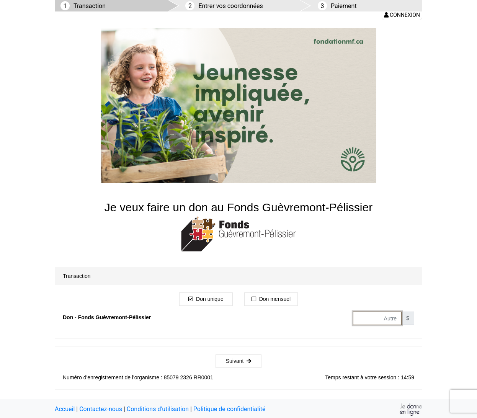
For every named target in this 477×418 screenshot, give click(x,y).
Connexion (402, 15)
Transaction (90, 6)
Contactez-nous (100, 409)
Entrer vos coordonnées (230, 6)
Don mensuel (271, 299)
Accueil (65, 409)
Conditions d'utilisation (158, 409)
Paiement (344, 6)
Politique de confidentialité (229, 409)
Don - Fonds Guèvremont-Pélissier (107, 317)
